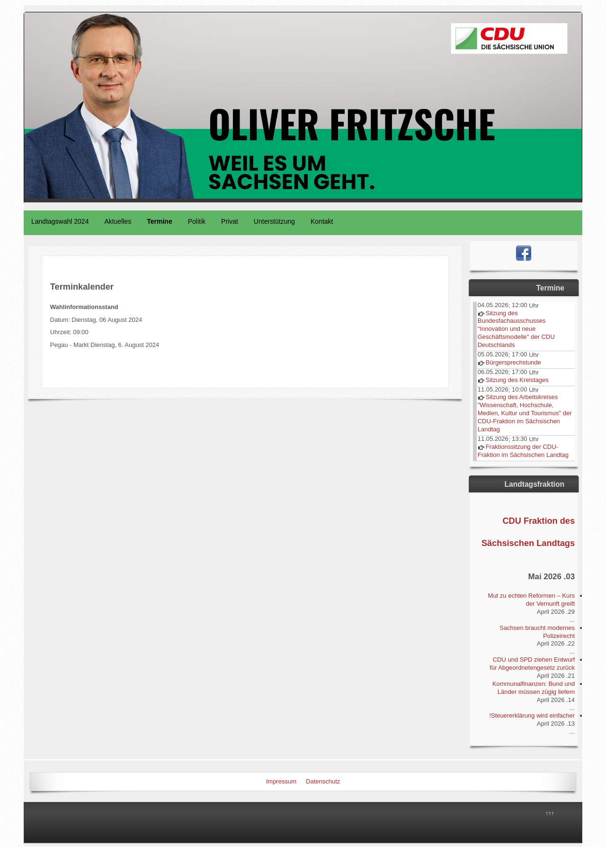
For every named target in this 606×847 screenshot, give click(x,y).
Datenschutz (323, 781)
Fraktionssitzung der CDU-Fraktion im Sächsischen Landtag (523, 450)
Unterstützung (274, 221)
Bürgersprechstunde (513, 362)
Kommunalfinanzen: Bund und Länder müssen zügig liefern (533, 687)
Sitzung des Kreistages (517, 379)
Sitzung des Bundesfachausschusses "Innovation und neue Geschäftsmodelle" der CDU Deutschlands (516, 329)
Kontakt (322, 221)
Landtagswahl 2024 (60, 221)
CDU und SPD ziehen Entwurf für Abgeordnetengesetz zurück (532, 663)
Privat (229, 221)
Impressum (281, 781)
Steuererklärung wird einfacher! (532, 715)
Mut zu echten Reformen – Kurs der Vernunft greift (531, 599)
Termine (159, 221)
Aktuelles (117, 221)
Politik (196, 221)
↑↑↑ (549, 813)
